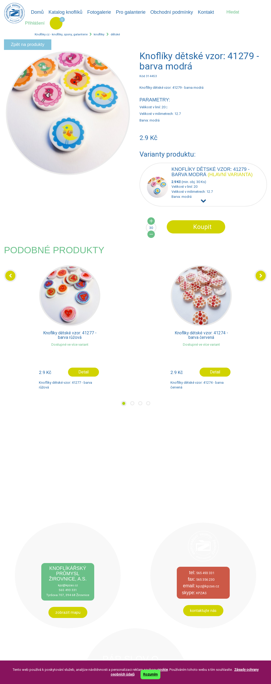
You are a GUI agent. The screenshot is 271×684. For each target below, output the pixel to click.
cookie (162, 670)
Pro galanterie (131, 12)
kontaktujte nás (203, 610)
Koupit (202, 227)
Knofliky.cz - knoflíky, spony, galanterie (61, 34)
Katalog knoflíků (65, 12)
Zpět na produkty (27, 44)
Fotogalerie (99, 12)
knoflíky (99, 34)
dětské (115, 34)
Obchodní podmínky (171, 12)
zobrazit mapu (67, 612)
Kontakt (206, 12)
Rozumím (150, 674)
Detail (83, 372)
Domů (37, 12)
